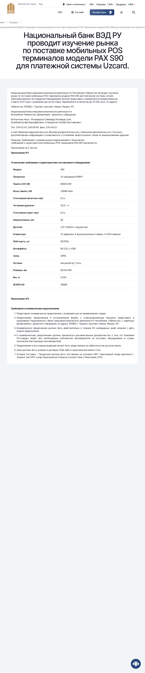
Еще (41, 4)
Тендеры (13, 22)
